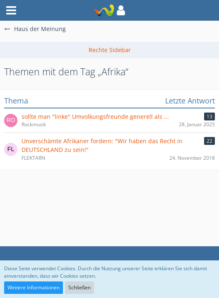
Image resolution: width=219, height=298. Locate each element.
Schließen (79, 287)
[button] (121, 10)
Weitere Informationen (33, 287)
